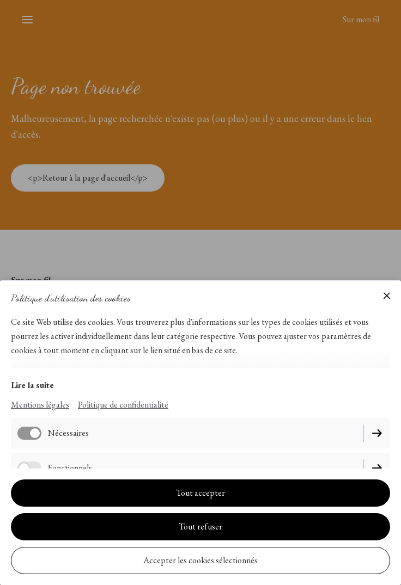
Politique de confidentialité (123, 404)
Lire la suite (32, 385)
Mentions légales (40, 404)
